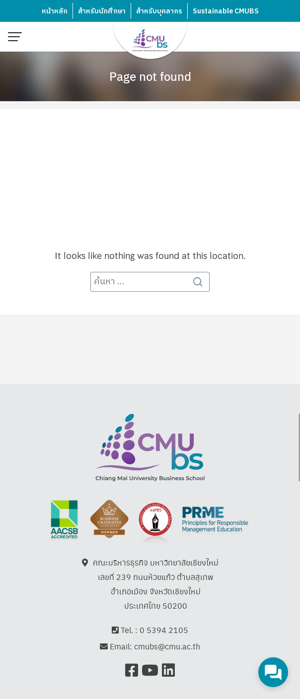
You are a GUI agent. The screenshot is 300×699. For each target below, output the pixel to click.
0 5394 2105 (164, 629)
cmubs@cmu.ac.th (167, 646)
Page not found (150, 75)
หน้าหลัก (55, 11)
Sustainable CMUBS (226, 11)
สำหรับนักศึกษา (102, 11)
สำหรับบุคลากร (159, 11)
